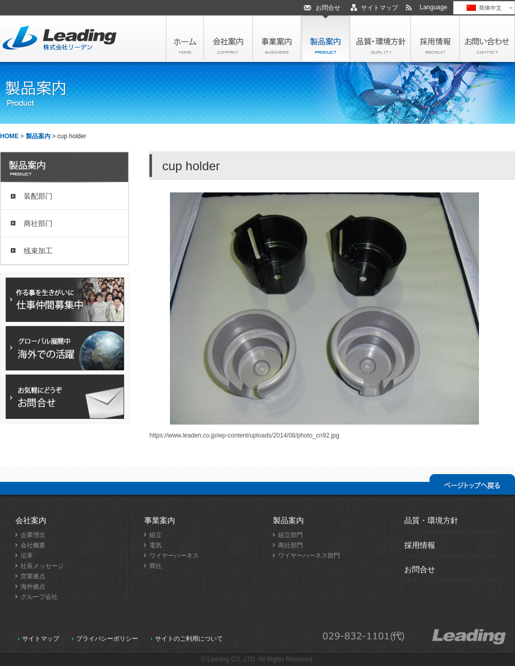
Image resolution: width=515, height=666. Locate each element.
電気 (155, 545)
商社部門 (290, 545)
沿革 (27, 555)
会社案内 (30, 520)
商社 (155, 566)
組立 (155, 535)
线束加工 (38, 251)
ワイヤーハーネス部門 (309, 555)
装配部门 (38, 196)
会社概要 (33, 545)
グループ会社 (39, 596)
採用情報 (419, 545)
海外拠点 (33, 586)
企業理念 (33, 535)
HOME (9, 136)
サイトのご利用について (189, 638)
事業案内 (159, 520)
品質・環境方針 (431, 520)
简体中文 (484, 8)
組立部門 (290, 535)
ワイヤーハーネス (174, 555)
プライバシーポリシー (107, 638)
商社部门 (38, 223)
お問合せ (328, 7)
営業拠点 (33, 576)
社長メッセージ (42, 566)
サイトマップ (379, 7)
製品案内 (38, 136)
